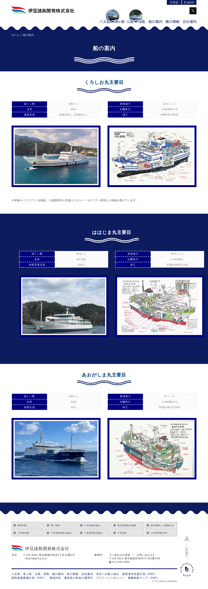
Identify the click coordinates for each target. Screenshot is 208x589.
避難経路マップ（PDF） (144, 577)
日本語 (174, 2)
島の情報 (72, 573)
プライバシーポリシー (110, 577)
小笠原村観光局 (159, 533)
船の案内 (58, 573)
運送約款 (55, 577)
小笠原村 (122, 533)
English (189, 2)
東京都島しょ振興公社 (162, 525)
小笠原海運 (23, 533)
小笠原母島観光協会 (61, 533)
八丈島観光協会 (92, 525)
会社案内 (87, 573)
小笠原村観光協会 (93, 533)
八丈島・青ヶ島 (22, 573)
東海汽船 (22, 525)
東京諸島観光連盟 (126, 525)
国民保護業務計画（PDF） (29, 577)
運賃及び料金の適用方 (78, 577)
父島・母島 (42, 573)
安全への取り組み (107, 573)
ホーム (16, 35)
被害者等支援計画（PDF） (139, 573)
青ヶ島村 (55, 525)
